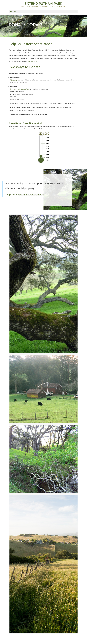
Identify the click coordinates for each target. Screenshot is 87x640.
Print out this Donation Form (19, 89)
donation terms (33, 61)
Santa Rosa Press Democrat (30, 195)
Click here (13, 80)
